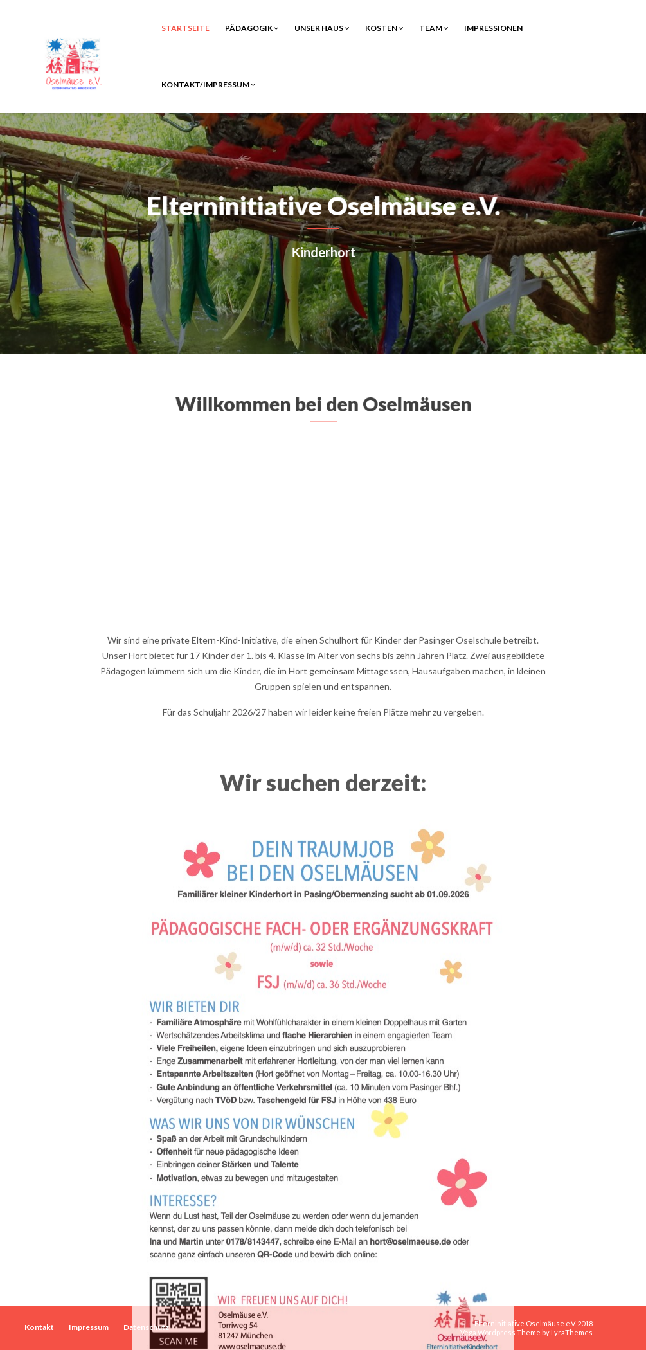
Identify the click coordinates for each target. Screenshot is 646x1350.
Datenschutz (146, 1327)
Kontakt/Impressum (208, 84)
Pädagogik (252, 28)
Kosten (384, 28)
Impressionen (493, 28)
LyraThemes (572, 1332)
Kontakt (39, 1327)
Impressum (89, 1327)
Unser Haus (322, 28)
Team (434, 28)
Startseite (185, 28)
